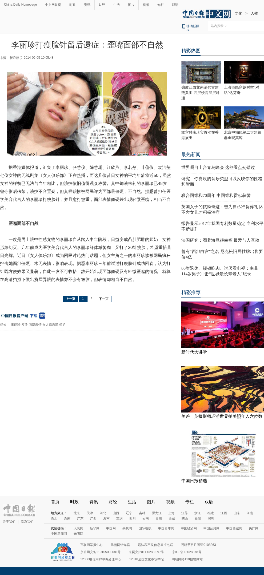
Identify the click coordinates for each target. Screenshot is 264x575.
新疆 (198, 518)
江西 (224, 513)
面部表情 (35, 325)
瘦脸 (24, 325)
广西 (93, 518)
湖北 (54, 518)
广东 (80, 518)
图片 (131, 5)
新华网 (94, 528)
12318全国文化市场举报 (146, 559)
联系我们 (27, 522)
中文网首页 (53, 5)
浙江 (197, 513)
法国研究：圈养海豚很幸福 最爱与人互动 (220, 240)
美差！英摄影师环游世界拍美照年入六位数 (221, 416)
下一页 (104, 299)
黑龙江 (157, 513)
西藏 (172, 518)
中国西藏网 (234, 528)
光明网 (78, 534)
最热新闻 (191, 154)
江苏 (184, 513)
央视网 (127, 528)
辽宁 (129, 513)
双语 (175, 5)
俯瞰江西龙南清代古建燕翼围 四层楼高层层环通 (200, 92)
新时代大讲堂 (194, 352)
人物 (254, 13)
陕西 (185, 518)
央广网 (253, 528)
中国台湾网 (211, 528)
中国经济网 (189, 528)
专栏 (160, 5)
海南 (106, 518)
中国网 (111, 528)
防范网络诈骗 (120, 545)
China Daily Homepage (20, 4)
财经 (102, 5)
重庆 (119, 518)
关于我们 (9, 522)
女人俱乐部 (50, 325)
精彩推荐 (191, 292)
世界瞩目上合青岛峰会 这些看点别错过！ (220, 167)
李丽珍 (16, 325)
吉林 (142, 513)
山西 (116, 513)
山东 (237, 513)
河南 (250, 513)
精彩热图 (191, 50)
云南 (145, 518)
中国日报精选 (194, 480)
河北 (103, 513)
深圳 (211, 518)
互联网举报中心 (91, 545)
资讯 (87, 5)
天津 (90, 513)
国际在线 (145, 528)
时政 (72, 5)
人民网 (78, 528)
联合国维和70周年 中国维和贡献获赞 (216, 195)
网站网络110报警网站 (187, 559)
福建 (210, 513)
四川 (132, 518)
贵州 (158, 518)
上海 (171, 513)
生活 (116, 5)
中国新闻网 (59, 534)
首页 (55, 501)
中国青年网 (166, 528)
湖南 (67, 518)
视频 (146, 5)
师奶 (62, 325)
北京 (77, 513)
